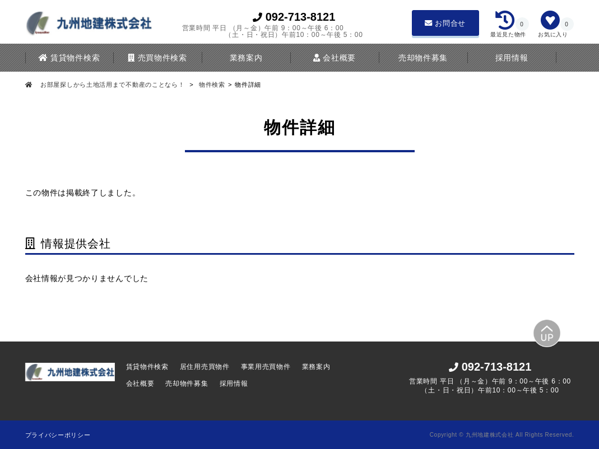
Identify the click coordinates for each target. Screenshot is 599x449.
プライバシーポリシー (58, 435)
